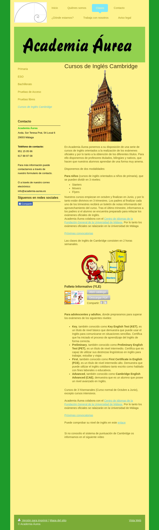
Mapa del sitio (58, 520)
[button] (97, 292)
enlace (122, 422)
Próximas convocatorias (78, 233)
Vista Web (135, 520)
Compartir (25, 204)
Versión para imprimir (33, 520)
